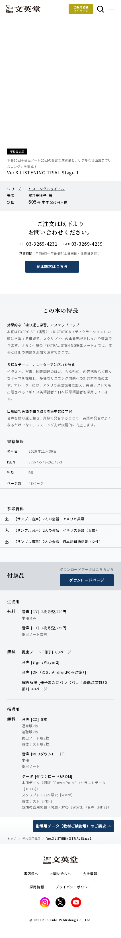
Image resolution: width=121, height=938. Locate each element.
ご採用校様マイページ (81, 9)
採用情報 (37, 886)
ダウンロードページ (86, 580)
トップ (11, 838)
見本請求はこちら (52, 266)
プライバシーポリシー (73, 886)
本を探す (100, 9)
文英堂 (23, 9)
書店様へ (31, 873)
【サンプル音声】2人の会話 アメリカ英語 (49, 518)
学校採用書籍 (31, 838)
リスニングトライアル (46, 188)
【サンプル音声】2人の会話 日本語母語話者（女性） (58, 541)
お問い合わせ (60, 873)
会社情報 (90, 873)
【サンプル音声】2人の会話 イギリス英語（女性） (56, 530)
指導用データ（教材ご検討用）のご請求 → (73, 826)
